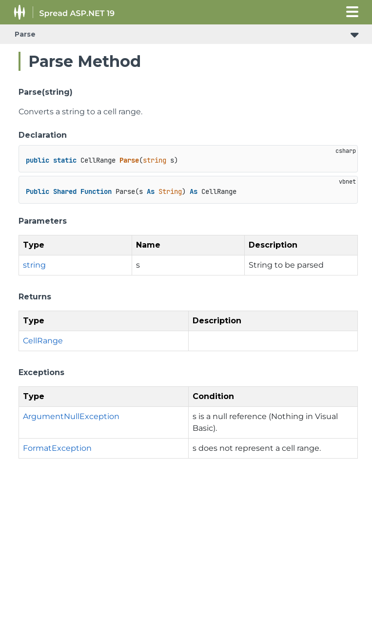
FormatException (57, 448)
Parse (25, 34)
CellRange (43, 340)
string (34, 265)
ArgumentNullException (71, 416)
